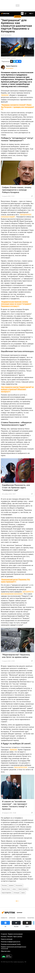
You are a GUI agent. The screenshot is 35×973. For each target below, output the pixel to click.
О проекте (4, 934)
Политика (4, 885)
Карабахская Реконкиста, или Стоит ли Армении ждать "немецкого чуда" (16, 487)
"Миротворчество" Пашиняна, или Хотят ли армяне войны (16, 655)
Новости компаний (6, 939)
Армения (11, 885)
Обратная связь (5, 951)
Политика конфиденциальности (10, 942)
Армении (4, 95)
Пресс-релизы (17, 936)
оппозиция (16, 892)
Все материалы (9, 68)
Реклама (10, 936)
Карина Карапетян (6, 892)
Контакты (4, 936)
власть (23, 892)
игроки (14, 889)
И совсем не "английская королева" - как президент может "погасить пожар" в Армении (14, 805)
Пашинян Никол (6, 889)
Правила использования (15, 934)
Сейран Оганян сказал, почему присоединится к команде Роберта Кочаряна (16, 189)
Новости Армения (22, 889)
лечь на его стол (20, 767)
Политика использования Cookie (11, 944)
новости (4, 918)
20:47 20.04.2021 (6, 35)
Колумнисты (19, 885)
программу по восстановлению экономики (17, 593)
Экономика (21, 918)
